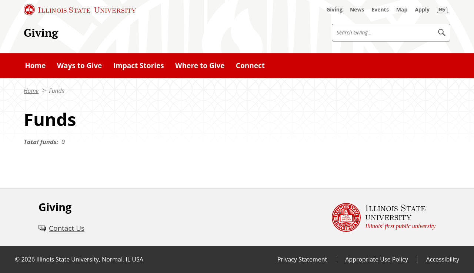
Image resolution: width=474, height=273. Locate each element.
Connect (250, 65)
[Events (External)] (380, 9)
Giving (41, 32)
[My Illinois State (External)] (442, 9)
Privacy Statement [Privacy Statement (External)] (302, 259)
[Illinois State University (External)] (80, 9)
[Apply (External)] (422, 9)
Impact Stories (138, 65)
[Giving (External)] (334, 9)
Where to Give (199, 65)
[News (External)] (357, 9)
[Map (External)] (402, 9)
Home (35, 65)
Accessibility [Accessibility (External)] (442, 259)
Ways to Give (79, 65)
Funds (56, 91)
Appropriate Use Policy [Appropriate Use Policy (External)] (376, 259)
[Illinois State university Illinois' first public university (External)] (383, 217)
